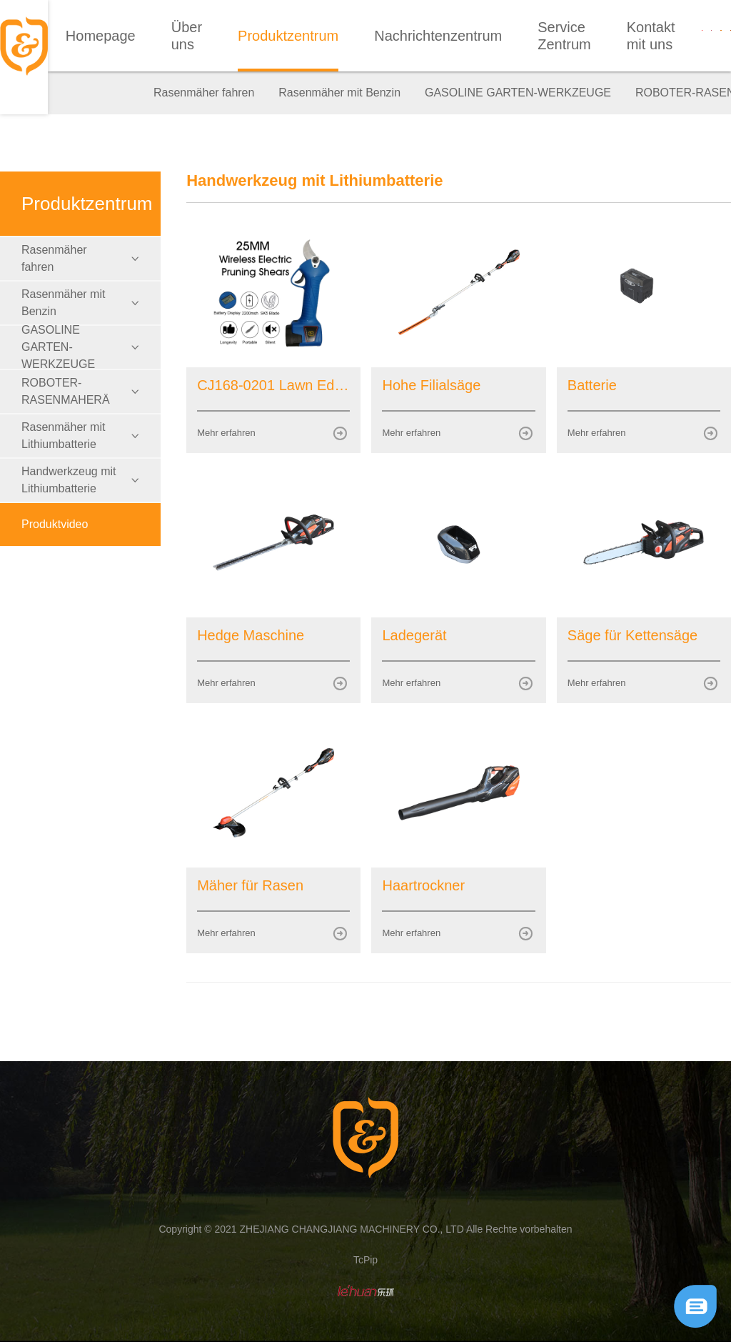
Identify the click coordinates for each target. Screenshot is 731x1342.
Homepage (101, 36)
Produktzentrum (288, 36)
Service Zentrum (564, 35)
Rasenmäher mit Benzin (339, 92)
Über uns (186, 35)
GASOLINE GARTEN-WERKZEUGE (518, 92)
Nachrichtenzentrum (438, 36)
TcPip (365, 1260)
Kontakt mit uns (651, 35)
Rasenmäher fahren (203, 92)
